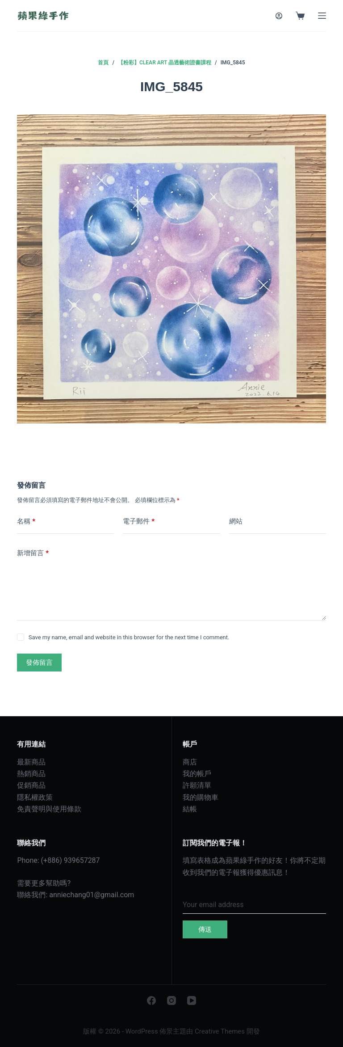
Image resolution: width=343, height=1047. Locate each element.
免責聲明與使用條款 (49, 809)
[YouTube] (191, 1000)
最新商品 (31, 762)
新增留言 (33, 553)
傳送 (205, 929)
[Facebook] (151, 1000)
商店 (190, 762)
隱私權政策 (35, 797)
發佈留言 (39, 663)
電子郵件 (139, 521)
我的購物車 (200, 797)
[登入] (279, 16)
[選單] (322, 16)
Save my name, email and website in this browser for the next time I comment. (129, 637)
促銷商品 (31, 785)
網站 (236, 521)
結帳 (190, 809)
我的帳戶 (197, 773)
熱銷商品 (31, 773)
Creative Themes (220, 1031)
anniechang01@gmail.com (91, 895)
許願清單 (197, 785)
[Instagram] (171, 1000)
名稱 (26, 521)
